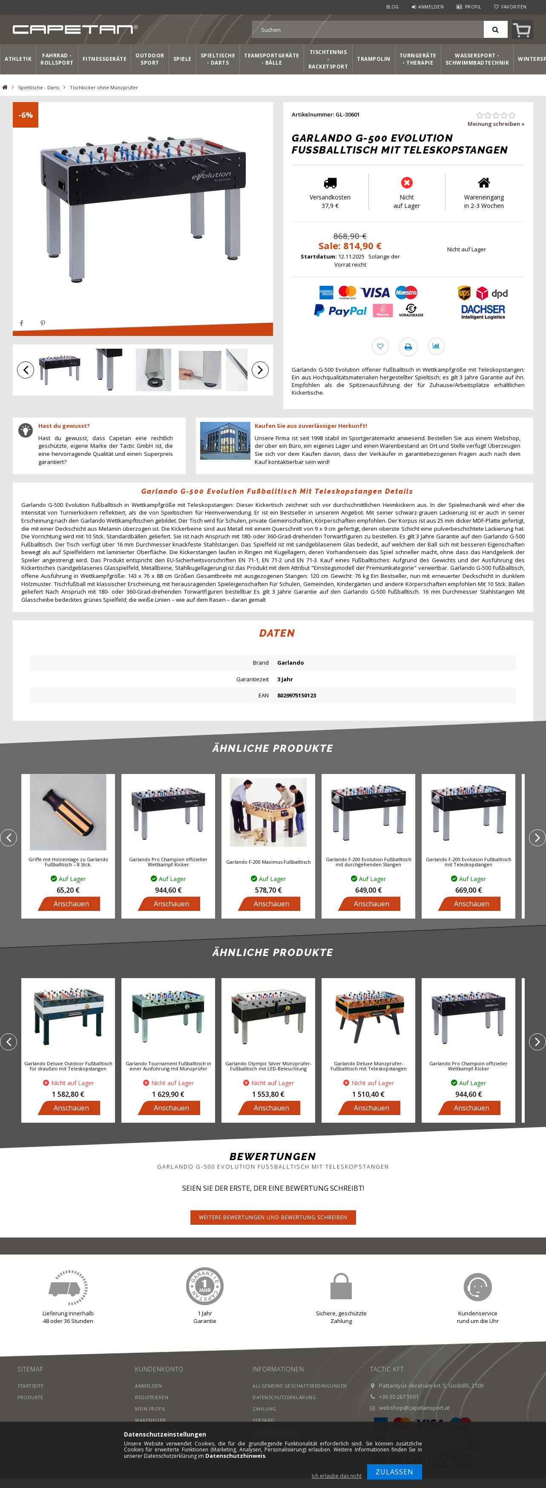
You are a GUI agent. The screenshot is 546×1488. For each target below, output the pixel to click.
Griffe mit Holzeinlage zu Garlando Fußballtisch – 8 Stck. (68, 863)
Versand (264, 1421)
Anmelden (431, 7)
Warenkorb (150, 1421)
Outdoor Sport (149, 59)
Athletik (18, 59)
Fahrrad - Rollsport (57, 59)
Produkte (30, 1398)
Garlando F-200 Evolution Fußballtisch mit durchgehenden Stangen (368, 863)
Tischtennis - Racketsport (328, 59)
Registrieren (152, 1398)
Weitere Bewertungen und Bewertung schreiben (273, 1218)
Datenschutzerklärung (285, 1398)
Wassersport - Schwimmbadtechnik (477, 59)
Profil (473, 7)
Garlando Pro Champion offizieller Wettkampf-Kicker (168, 863)
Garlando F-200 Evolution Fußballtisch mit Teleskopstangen (469, 863)
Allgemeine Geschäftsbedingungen (301, 1386)
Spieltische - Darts (218, 59)
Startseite (31, 1386)
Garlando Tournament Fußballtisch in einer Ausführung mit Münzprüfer (168, 1067)
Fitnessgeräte (105, 59)
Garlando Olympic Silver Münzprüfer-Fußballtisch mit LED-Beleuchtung (268, 1067)
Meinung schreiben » (496, 124)
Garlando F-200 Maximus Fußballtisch (268, 863)
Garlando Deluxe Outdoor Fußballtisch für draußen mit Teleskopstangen (68, 1067)
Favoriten (514, 7)
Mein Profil (151, 1409)
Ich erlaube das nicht (337, 1475)
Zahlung (265, 1409)
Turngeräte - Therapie (418, 59)
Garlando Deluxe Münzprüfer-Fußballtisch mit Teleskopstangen (368, 1067)
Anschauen (71, 904)
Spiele (182, 59)
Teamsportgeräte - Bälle (271, 59)
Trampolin (374, 59)
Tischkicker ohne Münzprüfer (104, 87)
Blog (392, 7)
